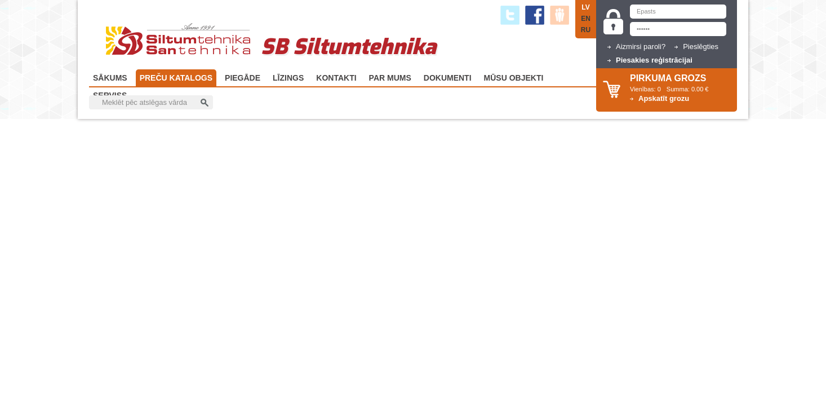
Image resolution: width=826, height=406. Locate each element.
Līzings (288, 77)
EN (585, 19)
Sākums (110, 77)
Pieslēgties (700, 46)
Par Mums (390, 77)
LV (585, 7)
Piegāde (242, 77)
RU (585, 30)
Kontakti (336, 77)
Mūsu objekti (514, 77)
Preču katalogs (176, 77)
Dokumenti (448, 77)
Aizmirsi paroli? (640, 46)
